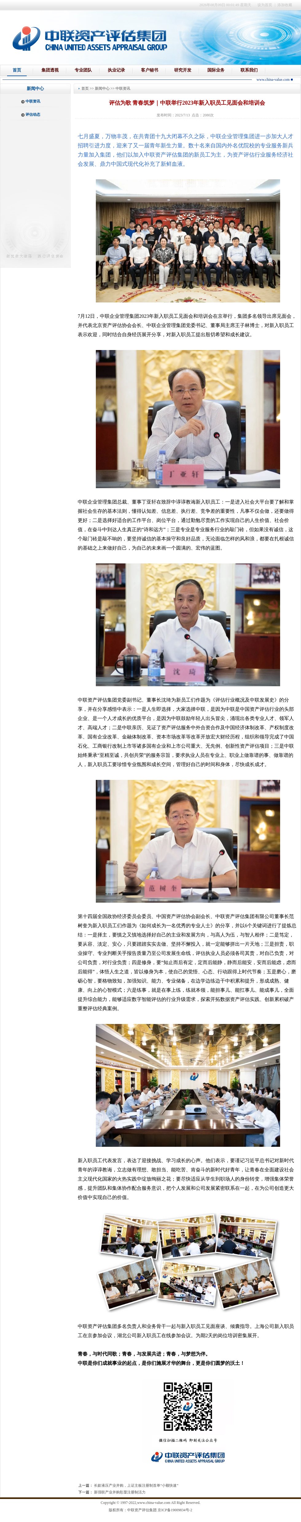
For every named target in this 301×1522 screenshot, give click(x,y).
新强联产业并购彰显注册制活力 (120, 1492)
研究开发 (182, 70)
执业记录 (116, 70)
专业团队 (83, 70)
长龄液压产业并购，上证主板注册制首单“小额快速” (136, 1485)
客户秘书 (149, 70)
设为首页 (265, 5)
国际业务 (216, 70)
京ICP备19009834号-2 (175, 1510)
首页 (17, 70)
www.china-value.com (153, 1503)
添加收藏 (284, 5)
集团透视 (50, 70)
